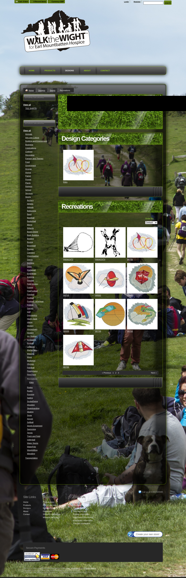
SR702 (130, 331)
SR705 (130, 259)
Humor (28, 172)
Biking (29, 225)
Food (27, 162)
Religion (28, 186)
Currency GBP (57, 2)
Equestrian (31, 273)
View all (27, 105)
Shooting (31, 405)
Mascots (30, 354)
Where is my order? (51, 517)
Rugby (30, 391)
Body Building (33, 235)
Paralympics (32, 371)
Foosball (30, 294)
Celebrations (30, 148)
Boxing (30, 242)
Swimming (31, 429)
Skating (30, 412)
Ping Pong (31, 374)
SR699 (66, 331)
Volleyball (31, 440)
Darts (29, 266)
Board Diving (32, 232)
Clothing (28, 152)
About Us (77, 502)
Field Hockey (32, 284)
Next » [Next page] (154, 373)
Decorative (30, 155)
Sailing (30, 398)
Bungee (30, 249)
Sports (52, 90)
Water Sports (32, 443)
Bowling (30, 239)
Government (30, 165)
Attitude (30, 207)
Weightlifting (32, 450)
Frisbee (30, 305)
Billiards (30, 228)
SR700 (66, 367)
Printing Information (81, 514)
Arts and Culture (32, 138)
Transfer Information (81, 523)
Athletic (30, 204)
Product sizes (48, 502)
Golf (29, 312)
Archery (30, 200)
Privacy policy (90, 568)
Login (126, 2)
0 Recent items (40, 2)
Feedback (77, 505)
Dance (30, 260)
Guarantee (47, 511)
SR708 (98, 331)
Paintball (30, 368)
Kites (65, 182)
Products (49, 71)
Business (29, 145)
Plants (28, 183)
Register (137, 2)
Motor (29, 357)
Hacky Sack (32, 319)
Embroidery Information (83, 520)
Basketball (31, 221)
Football (30, 298)
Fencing (30, 280)
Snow (29, 415)
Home (32, 71)
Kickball (30, 343)
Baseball (30, 218)
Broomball (31, 246)
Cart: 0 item (23, 2)
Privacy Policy (79, 508)
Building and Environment (36, 141)
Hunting (30, 333)
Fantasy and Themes (34, 158)
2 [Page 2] (115, 373)
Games (30, 308)
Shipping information (51, 514)
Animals (28, 134)
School (28, 190)
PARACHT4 (100, 259)
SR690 (130, 295)
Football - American (35, 301)
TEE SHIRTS (31, 108)
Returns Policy (49, 508)
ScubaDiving (32, 401)
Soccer (30, 419)
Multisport (31, 361)
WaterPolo (31, 447)
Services (29, 193)
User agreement (73, 568)
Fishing (30, 287)
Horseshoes (32, 329)
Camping (31, 253)
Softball (30, 422)
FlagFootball (32, 291)
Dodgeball (31, 270)
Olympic (30, 364)
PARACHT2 (68, 259)
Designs (69, 71)
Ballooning (31, 211)
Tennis (30, 433)
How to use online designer (54, 505)
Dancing (30, 263)
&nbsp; (78, 165)
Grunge (28, 169)
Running (30, 394)
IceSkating (31, 340)
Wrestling (31, 454)
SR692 (98, 295)
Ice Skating (31, 336)
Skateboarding (33, 408)
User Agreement (80, 511)
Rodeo (30, 387)
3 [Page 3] (118, 373)
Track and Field (33, 436)
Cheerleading (32, 256)
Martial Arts (32, 350)
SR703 (66, 295)
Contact (105, 71)
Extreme (30, 277)
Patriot (28, 176)
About (87, 71)
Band (29, 214)
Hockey (30, 326)
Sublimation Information (83, 517)
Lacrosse (31, 347)
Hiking (29, 322)
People (28, 179)
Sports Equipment (34, 426)
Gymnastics (32, 315)
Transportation (31, 458)
